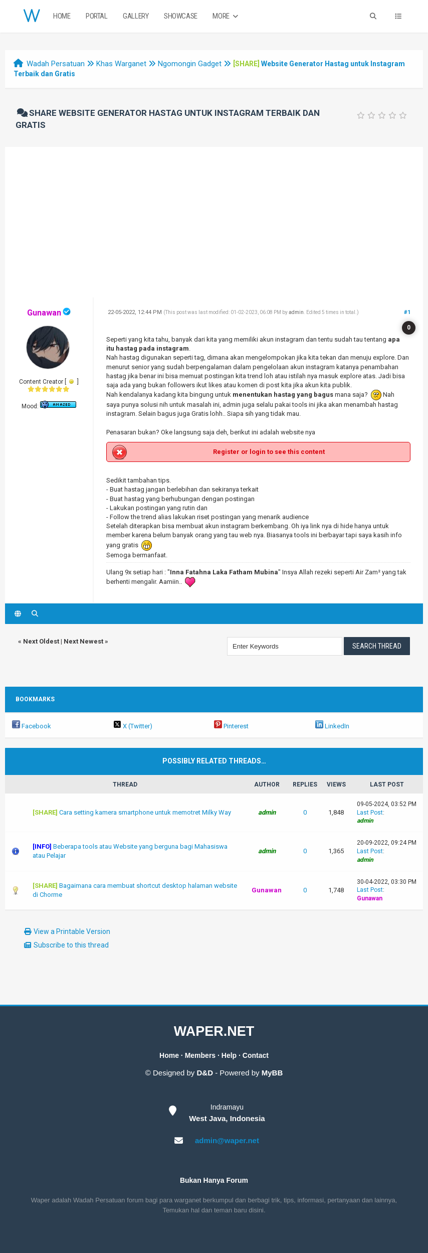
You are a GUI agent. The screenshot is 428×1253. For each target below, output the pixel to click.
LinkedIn (332, 726)
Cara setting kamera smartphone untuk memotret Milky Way (145, 812)
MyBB (272, 1072)
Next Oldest (41, 641)
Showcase (180, 16)
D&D (205, 1072)
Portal (97, 16)
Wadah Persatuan (56, 63)
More (226, 16)
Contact (256, 1055)
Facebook (31, 726)
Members (200, 1055)
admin (296, 312)
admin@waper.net (227, 1140)
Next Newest (83, 641)
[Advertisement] (214, 222)
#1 (407, 312)
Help (229, 1055)
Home (61, 16)
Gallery (135, 16)
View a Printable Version (72, 931)
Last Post (370, 812)
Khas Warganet (121, 63)
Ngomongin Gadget (190, 63)
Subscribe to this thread (71, 945)
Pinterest (231, 726)
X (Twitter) (132, 726)
